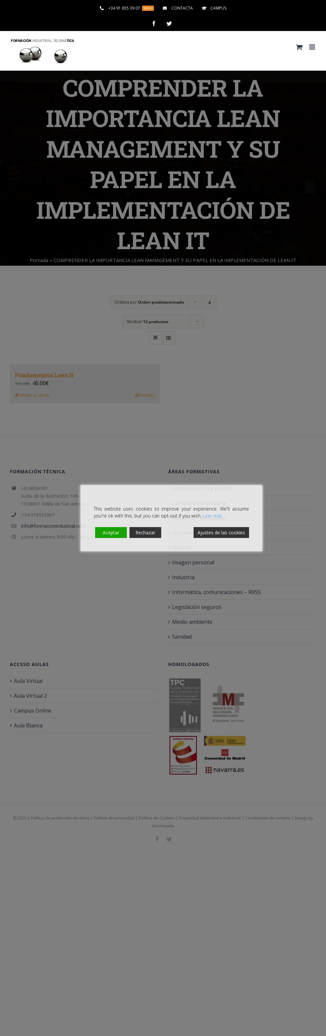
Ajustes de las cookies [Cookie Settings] (221, 532)
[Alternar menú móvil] (312, 47)
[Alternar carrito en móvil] (299, 47)
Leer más (213, 516)
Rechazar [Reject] (145, 532)
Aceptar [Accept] (111, 532)
